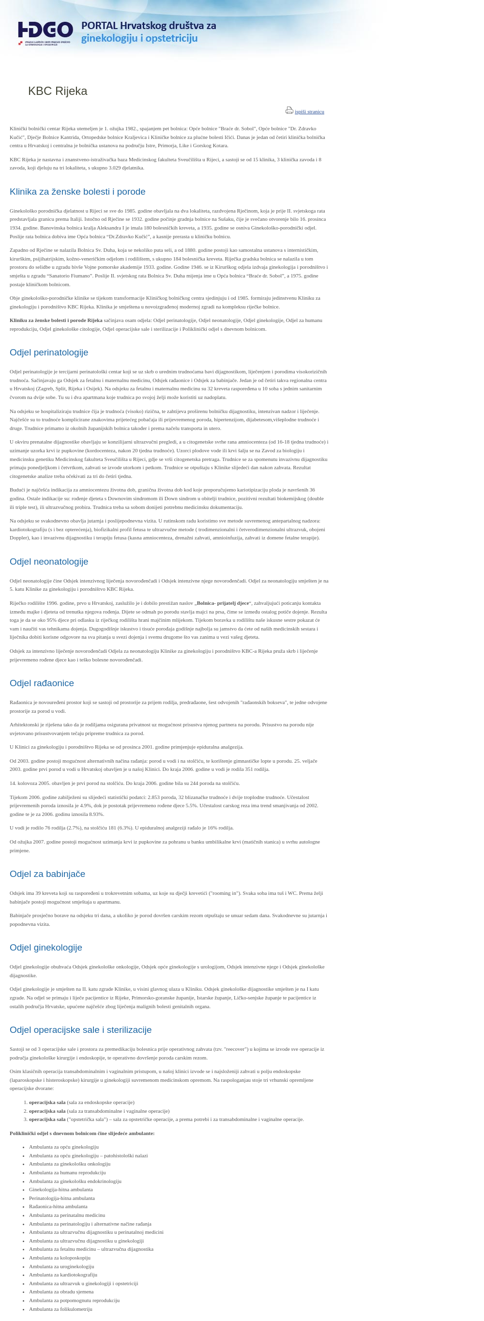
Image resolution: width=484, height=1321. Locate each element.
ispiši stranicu (309, 111)
